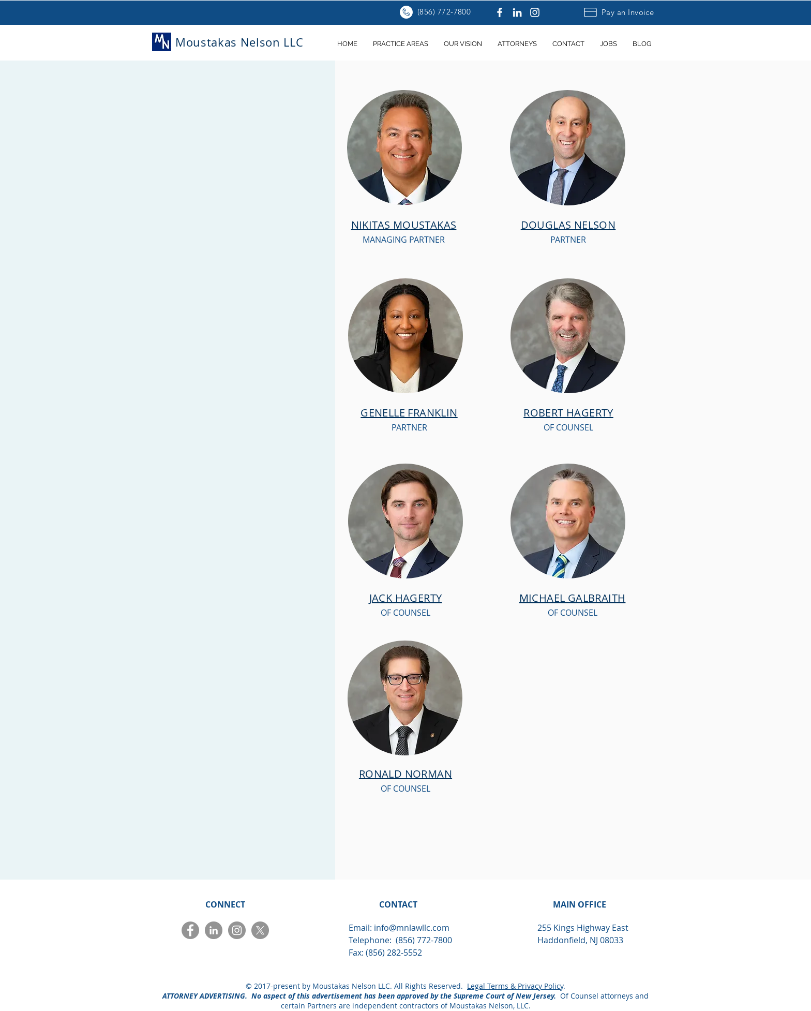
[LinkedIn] (517, 12)
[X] (260, 930)
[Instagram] (535, 12)
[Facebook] (499, 12)
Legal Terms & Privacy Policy (515, 986)
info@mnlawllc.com (411, 927)
